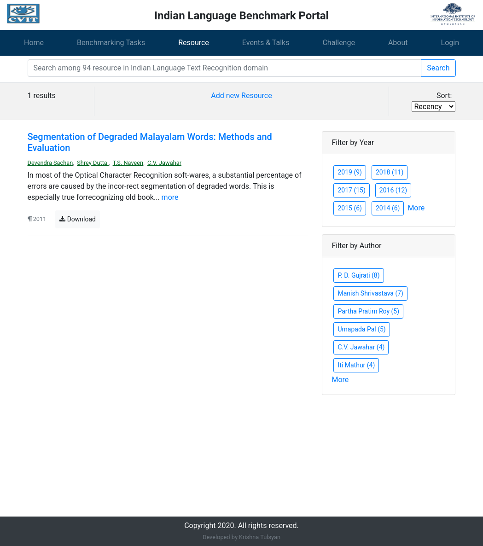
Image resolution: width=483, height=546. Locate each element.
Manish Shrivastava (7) (370, 293)
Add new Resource (241, 95)
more (170, 197)
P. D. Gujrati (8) (358, 275)
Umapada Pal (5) (361, 329)
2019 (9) (349, 172)
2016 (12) (393, 190)
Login (450, 42)
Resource (193, 42)
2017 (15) (351, 190)
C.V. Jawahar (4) (361, 347)
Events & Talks (266, 42)
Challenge (338, 42)
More (416, 207)
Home (34, 42)
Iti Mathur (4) (356, 365)
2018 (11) (389, 172)
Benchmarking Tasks (111, 42)
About (398, 42)
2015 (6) (349, 208)
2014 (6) (388, 208)
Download (77, 219)
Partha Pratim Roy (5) (368, 311)
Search (438, 68)
